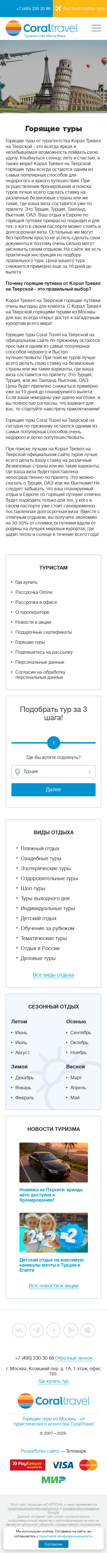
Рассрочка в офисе (36, 602)
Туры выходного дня (45, 898)
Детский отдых (38, 918)
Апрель (78, 1087)
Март (76, 1077)
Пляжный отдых (40, 848)
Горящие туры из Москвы (49, 1419)
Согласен (53, 1544)
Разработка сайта (40, 1451)
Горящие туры (30, 642)
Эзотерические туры (46, 868)
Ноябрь (78, 1052)
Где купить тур (53, 1381)
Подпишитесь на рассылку (44, 652)
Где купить (26, 582)
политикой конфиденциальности (65, 1536)
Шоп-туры (33, 888)
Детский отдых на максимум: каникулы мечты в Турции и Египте (51, 1265)
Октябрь (79, 1042)
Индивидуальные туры (48, 908)
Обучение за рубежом (47, 928)
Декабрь (24, 1077)
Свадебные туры (41, 858)
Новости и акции (33, 622)
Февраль (24, 1097)
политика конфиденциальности (33, 1509)
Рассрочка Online (34, 592)
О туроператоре (32, 612)
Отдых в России (40, 948)
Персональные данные (39, 662)
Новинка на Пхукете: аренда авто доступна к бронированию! (50, 1195)
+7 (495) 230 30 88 (33, 8)
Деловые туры (38, 958)
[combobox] (53, 771)
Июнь (21, 1032)
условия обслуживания (80, 1509)
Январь (23, 1087)
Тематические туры (44, 938)
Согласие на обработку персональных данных (40, 675)
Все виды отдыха (53, 975)
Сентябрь (80, 1032)
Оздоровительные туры (49, 878)
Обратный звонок (73, 1358)
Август (22, 1052)
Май (75, 1097)
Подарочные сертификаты (43, 632)
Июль (21, 1042)
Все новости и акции (53, 1286)
